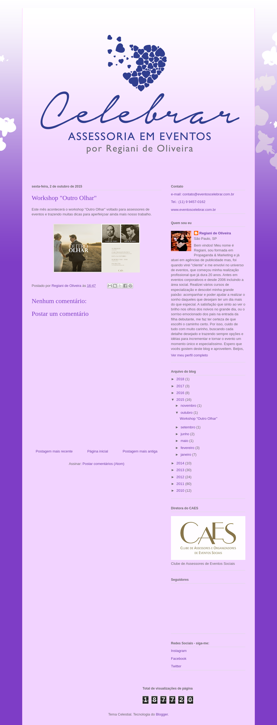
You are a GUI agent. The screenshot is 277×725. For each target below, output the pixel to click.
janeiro (186, 454)
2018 (180, 379)
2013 (180, 470)
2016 (180, 393)
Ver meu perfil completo (189, 355)
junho (185, 434)
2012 (180, 477)
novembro (189, 405)
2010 (180, 490)
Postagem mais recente (54, 451)
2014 (180, 463)
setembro (188, 427)
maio (185, 441)
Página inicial (97, 451)
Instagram (179, 651)
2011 (180, 484)
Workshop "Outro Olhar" (198, 418)
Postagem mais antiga (140, 451)
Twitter (176, 666)
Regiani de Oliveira (215, 233)
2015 (180, 400)
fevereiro (188, 448)
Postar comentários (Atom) (103, 464)
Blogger (162, 714)
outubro (187, 413)
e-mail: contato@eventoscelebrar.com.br (202, 194)
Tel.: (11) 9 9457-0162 (188, 202)
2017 (180, 386)
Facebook (178, 659)
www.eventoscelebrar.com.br (193, 210)
